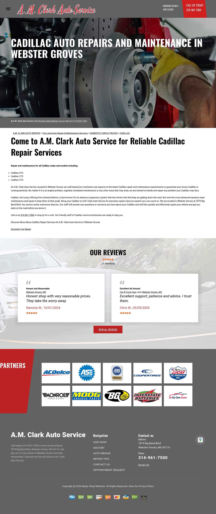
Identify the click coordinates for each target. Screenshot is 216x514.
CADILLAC (125, 133)
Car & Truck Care (128, 292)
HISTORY (99, 447)
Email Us (143, 465)
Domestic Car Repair (21, 229)
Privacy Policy (146, 486)
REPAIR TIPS (101, 458)
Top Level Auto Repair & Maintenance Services (65, 133)
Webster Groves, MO (36, 292)
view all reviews (108, 329)
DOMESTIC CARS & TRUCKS (104, 133)
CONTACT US (101, 464)
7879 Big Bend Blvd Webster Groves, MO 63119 (54, 121)
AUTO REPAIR (101, 453)
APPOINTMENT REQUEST (109, 470)
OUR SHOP (100, 442)
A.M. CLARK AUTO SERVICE (26, 133)
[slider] (108, 259)
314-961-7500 (193, 10)
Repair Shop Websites (93, 486)
